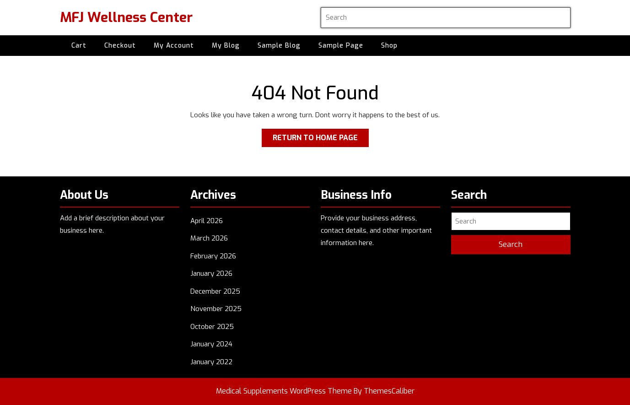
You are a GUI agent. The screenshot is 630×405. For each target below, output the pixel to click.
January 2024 (211, 344)
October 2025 (212, 326)
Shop (389, 45)
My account (174, 45)
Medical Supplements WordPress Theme (284, 391)
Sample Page (340, 45)
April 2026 (206, 220)
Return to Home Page (321, 139)
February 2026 (213, 256)
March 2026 (209, 238)
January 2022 (211, 362)
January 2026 (211, 273)
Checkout (120, 45)
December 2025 (215, 291)
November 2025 (216, 308)
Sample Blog (279, 45)
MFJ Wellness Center (126, 17)
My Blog (226, 45)
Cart (78, 45)
